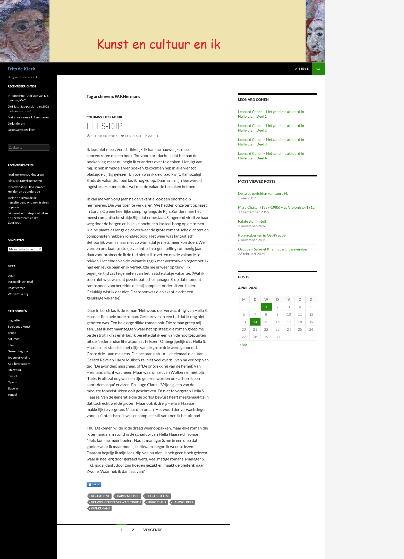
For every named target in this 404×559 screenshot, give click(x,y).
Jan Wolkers (183, 502)
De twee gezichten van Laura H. (263, 193)
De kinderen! (16, 123)
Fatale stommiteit (252, 221)
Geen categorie (18, 351)
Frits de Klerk (21, 68)
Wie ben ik (302, 68)
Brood (12, 333)
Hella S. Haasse (158, 496)
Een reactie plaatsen (142, 136)
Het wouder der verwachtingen (116, 502)
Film (11, 345)
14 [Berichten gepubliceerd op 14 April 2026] (255, 322)
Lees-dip (105, 125)
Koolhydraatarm (19, 364)
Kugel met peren (31, 181)
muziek (13, 376)
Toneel (12, 394)
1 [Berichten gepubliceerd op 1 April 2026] (266, 307)
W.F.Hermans (100, 508)
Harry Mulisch (128, 496)
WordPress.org (18, 294)
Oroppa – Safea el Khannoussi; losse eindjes (273, 249)
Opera (12, 382)
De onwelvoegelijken (22, 130)
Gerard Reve (100, 496)
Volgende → (155, 530)
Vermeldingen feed (20, 281)
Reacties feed (17, 288)
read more (15, 174)
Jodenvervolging (19, 357)
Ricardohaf (15, 187)
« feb (243, 344)
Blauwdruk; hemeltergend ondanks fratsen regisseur (28, 202)
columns (94, 117)
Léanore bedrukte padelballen (28, 213)
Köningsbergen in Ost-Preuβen (263, 235)
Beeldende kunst (19, 326)
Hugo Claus (157, 502)
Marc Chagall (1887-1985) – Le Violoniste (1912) (277, 207)
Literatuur (112, 117)
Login (11, 275)
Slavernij (13, 388)
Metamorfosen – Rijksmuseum (28, 117)
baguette (14, 320)
